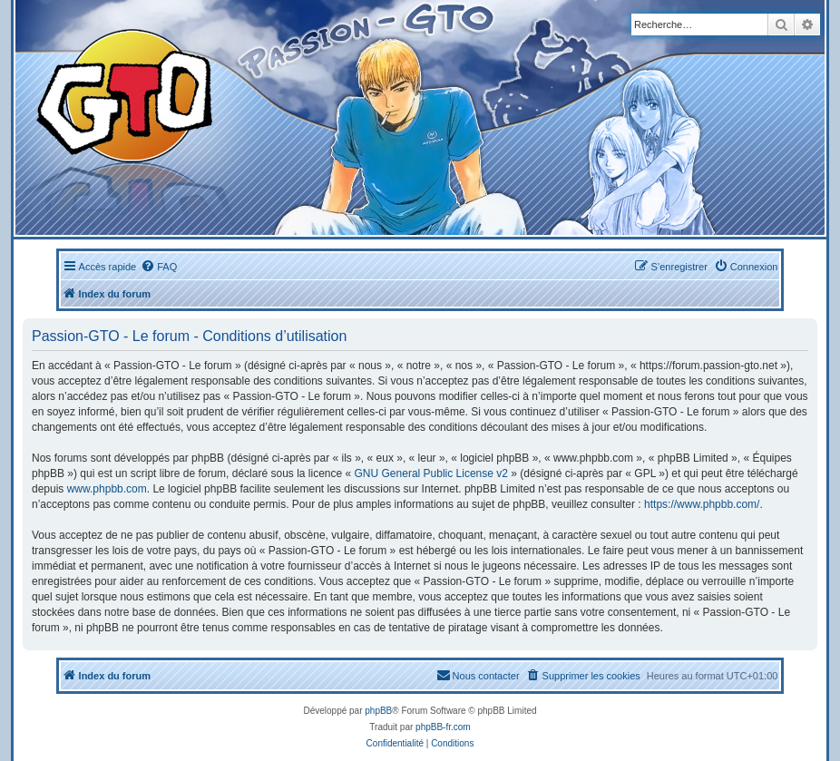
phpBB (378, 711)
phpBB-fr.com (443, 727)
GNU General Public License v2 (431, 473)
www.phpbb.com (107, 489)
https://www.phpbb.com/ (701, 504)
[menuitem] (159, 267)
